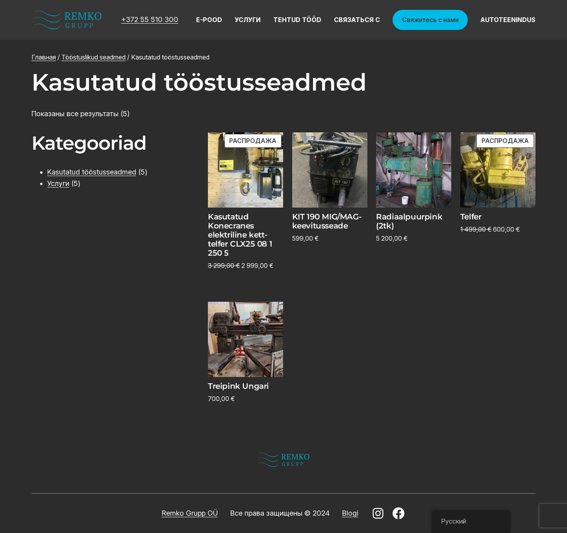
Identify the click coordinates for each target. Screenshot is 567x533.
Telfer (471, 216)
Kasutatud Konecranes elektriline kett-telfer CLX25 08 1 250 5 (240, 235)
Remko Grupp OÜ (190, 513)
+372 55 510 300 (149, 19)
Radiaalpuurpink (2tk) (409, 221)
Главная (44, 57)
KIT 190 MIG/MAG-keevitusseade (327, 221)
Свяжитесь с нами (430, 20)
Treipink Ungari (238, 386)
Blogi (350, 513)
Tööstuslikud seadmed (93, 57)
